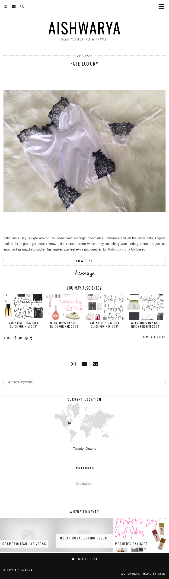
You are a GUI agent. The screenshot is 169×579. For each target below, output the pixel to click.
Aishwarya (84, 27)
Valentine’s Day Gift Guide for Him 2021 (23, 324)
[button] (162, 6)
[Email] (14, 5)
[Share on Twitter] (20, 338)
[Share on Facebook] (15, 338)
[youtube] (84, 364)
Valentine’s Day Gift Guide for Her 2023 (64, 324)
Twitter (84, 559)
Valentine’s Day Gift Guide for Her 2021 (105, 324)
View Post (84, 260)
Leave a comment (154, 337)
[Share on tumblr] (31, 338)
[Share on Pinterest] (26, 338)
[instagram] (5, 5)
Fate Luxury (84, 63)
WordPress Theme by (143, 573)
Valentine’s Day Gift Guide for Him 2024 (145, 324)
